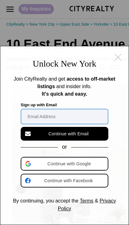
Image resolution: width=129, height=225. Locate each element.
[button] (65, 164)
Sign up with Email (39, 104)
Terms (87, 200)
